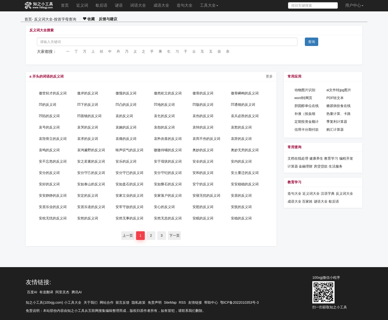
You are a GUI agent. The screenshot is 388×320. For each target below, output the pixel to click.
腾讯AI (77, 292)
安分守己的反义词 (91, 173)
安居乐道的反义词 (91, 207)
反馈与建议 (108, 19)
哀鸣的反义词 (49, 150)
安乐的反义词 (126, 161)
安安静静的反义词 (53, 195)
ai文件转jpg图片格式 (338, 90)
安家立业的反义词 (129, 195)
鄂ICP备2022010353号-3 (239, 302)
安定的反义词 (87, 195)
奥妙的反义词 (203, 150)
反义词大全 (43, 19)
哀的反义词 (124, 116)
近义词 (82, 5)
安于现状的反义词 (168, 161)
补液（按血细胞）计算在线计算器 (306, 114)
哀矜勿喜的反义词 (168, 139)
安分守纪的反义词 (168, 173)
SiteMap (170, 302)
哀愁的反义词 (241, 127)
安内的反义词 (241, 161)
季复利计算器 (336, 122)
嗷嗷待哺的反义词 (168, 150)
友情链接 (195, 302)
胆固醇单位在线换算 (306, 106)
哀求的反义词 (87, 139)
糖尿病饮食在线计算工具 (338, 106)
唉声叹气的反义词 (129, 150)
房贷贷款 (321, 166)
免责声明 (155, 302)
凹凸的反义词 (126, 105)
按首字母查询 (65, 19)
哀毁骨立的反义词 (53, 139)
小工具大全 (72, 302)
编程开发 (346, 158)
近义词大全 (311, 193)
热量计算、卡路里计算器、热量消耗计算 (338, 114)
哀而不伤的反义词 (206, 139)
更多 (269, 76)
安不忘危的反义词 (53, 161)
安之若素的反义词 (91, 161)
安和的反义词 (203, 173)
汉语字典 (328, 193)
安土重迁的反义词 (245, 173)
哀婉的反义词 (126, 127)
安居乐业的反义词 (53, 207)
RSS (182, 302)
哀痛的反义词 (126, 139)
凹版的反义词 (203, 105)
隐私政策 (139, 302)
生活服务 (335, 166)
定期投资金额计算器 (306, 122)
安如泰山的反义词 (91, 184)
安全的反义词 (203, 161)
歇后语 (101, 5)
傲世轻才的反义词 (53, 93)
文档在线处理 (298, 158)
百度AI (32, 292)
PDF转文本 (335, 98)
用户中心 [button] (354, 5)
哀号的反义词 (49, 127)
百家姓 (307, 201)
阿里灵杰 (62, 292)
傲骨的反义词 (203, 93)
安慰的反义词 (203, 207)
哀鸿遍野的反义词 (91, 150)
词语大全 (138, 5)
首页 (65, 5)
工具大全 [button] (209, 5)
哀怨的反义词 (164, 127)
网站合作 (107, 302)
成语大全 (161, 5)
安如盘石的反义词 (129, 184)
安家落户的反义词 (168, 195)
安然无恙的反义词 (168, 218)
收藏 (89, 19)
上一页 (127, 235)
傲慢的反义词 (126, 93)
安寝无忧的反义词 (206, 195)
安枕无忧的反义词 (53, 218)
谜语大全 (321, 201)
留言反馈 (122, 302)
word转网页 (303, 98)
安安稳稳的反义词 (245, 184)
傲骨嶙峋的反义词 (245, 93)
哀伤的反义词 (203, 116)
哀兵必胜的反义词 (245, 116)
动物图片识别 (304, 90)
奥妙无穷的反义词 (245, 150)
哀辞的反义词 (241, 139)
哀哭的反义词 (87, 127)
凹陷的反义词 (49, 116)
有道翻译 (46, 292)
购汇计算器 (335, 129)
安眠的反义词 (203, 218)
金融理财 (306, 166)
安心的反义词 (164, 207)
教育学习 (331, 158)
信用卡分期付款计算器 (306, 130)
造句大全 (185, 5)
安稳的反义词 (241, 218)
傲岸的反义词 (87, 93)
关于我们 (90, 302)
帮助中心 (211, 302)
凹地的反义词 (164, 105)
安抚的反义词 (241, 207)
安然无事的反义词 (129, 218)
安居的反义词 (241, 195)
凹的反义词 (47, 105)
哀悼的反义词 (203, 127)
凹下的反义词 (87, 105)
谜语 (119, 5)
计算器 (293, 166)
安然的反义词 (87, 218)
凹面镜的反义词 (89, 116)
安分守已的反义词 (129, 173)
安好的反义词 (49, 184)
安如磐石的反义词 (168, 184)
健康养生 (316, 158)
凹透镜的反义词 (243, 105)
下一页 (174, 235)
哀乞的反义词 (164, 116)
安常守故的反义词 (129, 207)
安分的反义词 (49, 173)
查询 (311, 42)
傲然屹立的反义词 (168, 93)
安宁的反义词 (203, 184)
